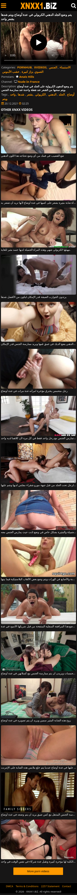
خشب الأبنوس (10, 72)
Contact (66, 886)
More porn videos (38, 871)
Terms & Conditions (27, 886)
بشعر (30, 94)
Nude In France (27, 82)
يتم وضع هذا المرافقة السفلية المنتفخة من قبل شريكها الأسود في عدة (38, 626)
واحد (12, 94)
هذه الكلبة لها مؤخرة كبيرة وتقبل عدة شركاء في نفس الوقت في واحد (38, 861)
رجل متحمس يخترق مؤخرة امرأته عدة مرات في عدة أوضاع (34, 391)
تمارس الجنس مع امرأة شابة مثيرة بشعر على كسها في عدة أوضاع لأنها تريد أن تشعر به (38, 202)
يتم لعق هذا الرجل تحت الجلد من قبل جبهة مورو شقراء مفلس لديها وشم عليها (38, 485)
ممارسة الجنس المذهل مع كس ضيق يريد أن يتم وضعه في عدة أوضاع (38, 814)
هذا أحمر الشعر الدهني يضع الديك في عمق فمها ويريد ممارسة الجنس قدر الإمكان (38, 344)
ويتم (4, 99)
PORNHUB (24, 67)
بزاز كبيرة (27, 72)
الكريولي (40, 94)
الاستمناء (65, 67)
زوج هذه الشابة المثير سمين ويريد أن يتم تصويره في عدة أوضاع (36, 720)
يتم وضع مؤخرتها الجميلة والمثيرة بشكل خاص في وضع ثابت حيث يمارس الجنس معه (38, 532)
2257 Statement (50, 886)
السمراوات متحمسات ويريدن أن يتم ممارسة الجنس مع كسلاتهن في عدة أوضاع (38, 673)
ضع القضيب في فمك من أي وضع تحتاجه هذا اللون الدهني (32, 155)
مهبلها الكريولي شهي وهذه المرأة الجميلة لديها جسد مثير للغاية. (36, 249)
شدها (21, 94)
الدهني (52, 94)
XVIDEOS (40, 67)
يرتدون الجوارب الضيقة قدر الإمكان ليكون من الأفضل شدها (33, 297)
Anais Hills (25, 77)
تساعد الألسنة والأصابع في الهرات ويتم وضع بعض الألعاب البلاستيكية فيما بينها (38, 579)
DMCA (9, 886)
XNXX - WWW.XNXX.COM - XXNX (38, 5)
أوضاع (70, 94)
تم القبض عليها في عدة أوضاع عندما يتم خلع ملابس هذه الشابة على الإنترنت (38, 767)
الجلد (62, 94)
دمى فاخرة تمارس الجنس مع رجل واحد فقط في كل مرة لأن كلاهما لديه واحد (38, 438)
